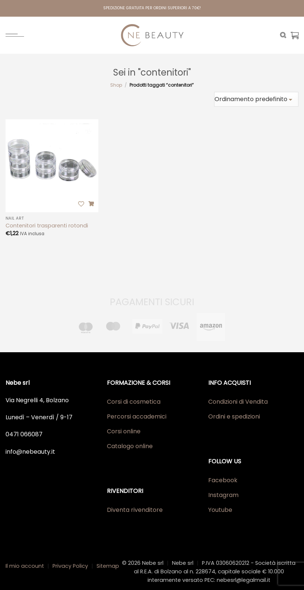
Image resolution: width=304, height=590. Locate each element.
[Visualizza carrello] (294, 35)
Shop (116, 85)
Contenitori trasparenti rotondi (47, 225)
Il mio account (25, 566)
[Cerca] (283, 35)
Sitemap (108, 566)
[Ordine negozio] (256, 99)
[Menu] (15, 35)
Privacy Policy (70, 566)
